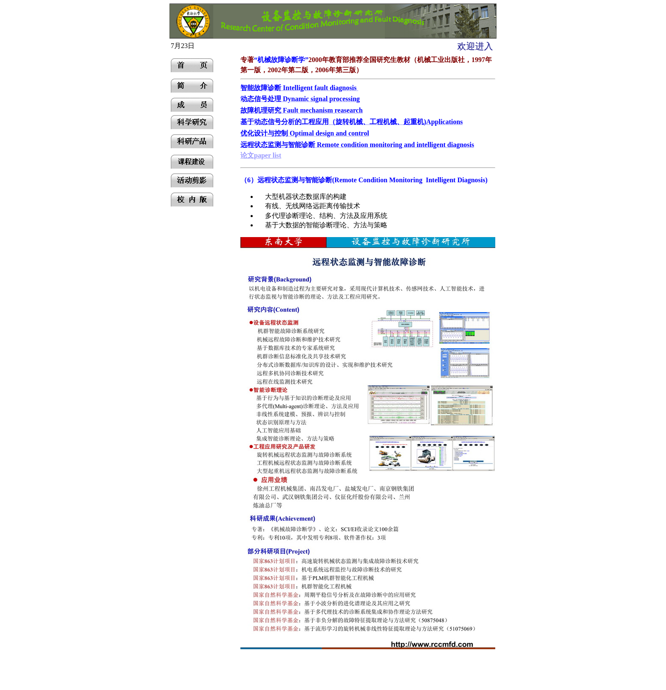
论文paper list (260, 155)
